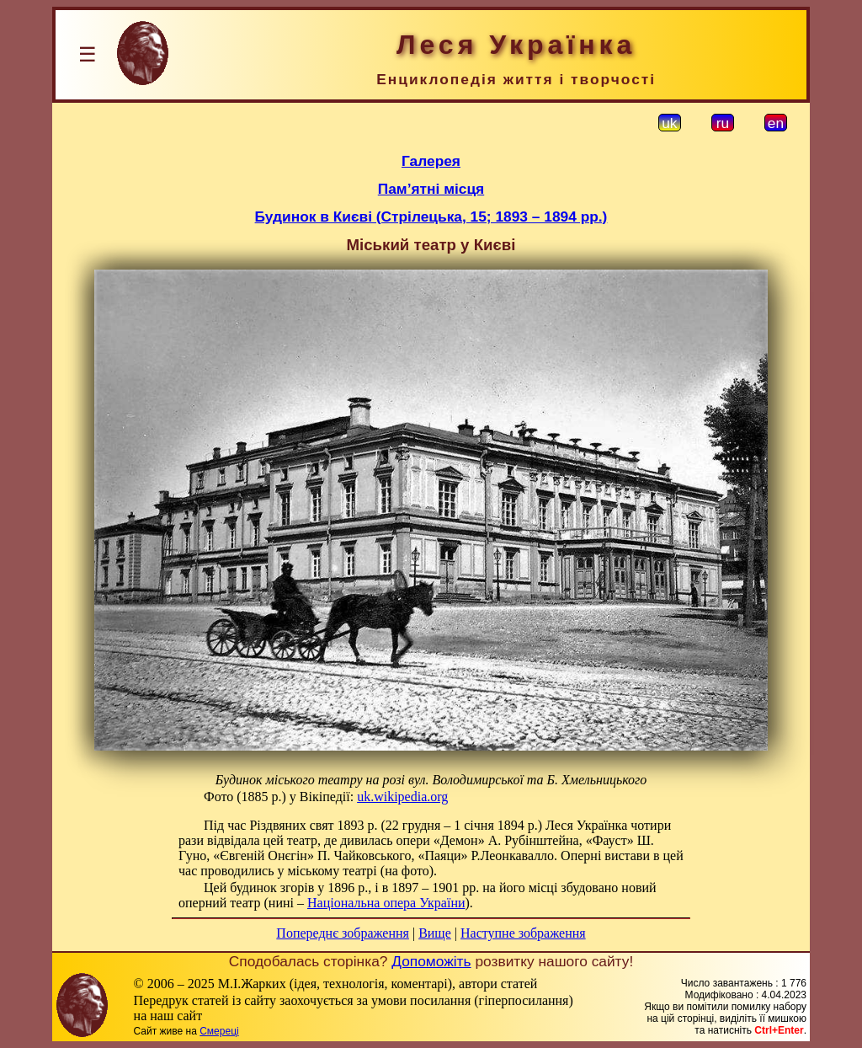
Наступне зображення (523, 933)
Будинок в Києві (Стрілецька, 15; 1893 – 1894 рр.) (431, 216)
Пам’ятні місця (431, 188)
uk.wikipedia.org (402, 796)
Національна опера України (386, 903)
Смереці (219, 1031)
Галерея (431, 160)
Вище (434, 933)
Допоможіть (431, 961)
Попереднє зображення (342, 933)
